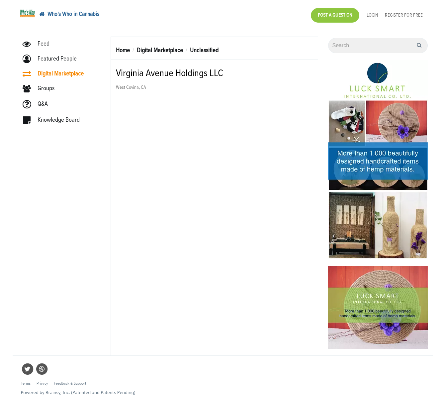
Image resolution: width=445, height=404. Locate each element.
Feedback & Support (70, 383)
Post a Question (335, 15)
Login (372, 15)
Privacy (42, 383)
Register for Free (404, 15)
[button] (52, 59)
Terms (26, 383)
